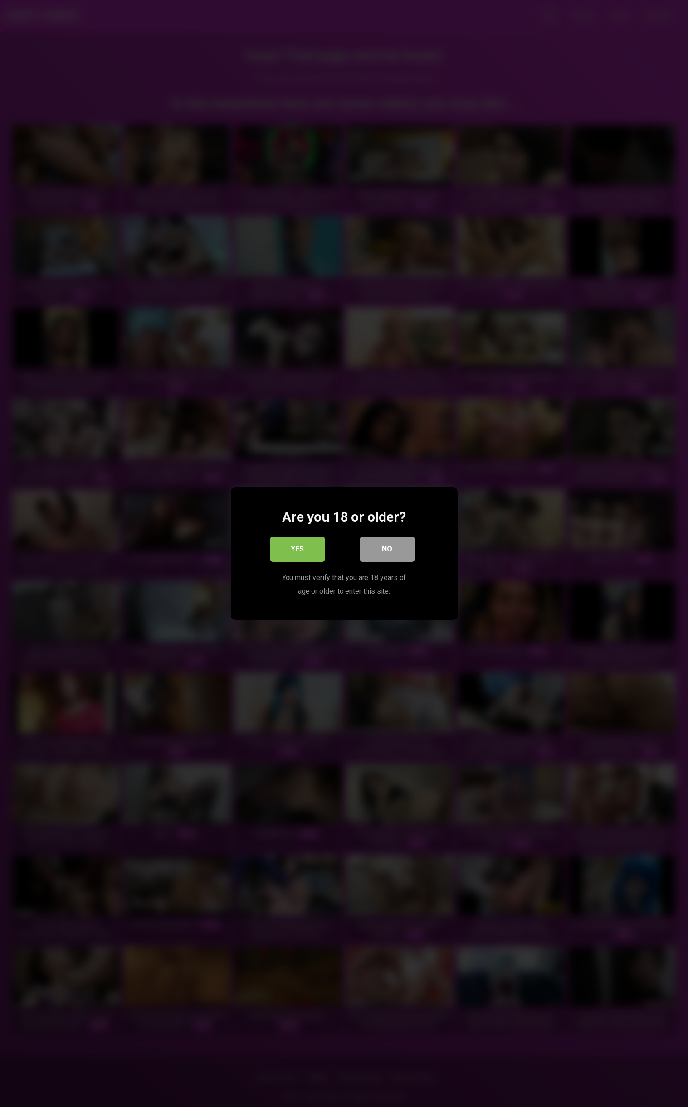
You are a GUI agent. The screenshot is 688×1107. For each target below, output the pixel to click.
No (387, 549)
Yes (297, 549)
